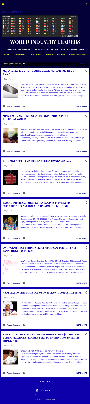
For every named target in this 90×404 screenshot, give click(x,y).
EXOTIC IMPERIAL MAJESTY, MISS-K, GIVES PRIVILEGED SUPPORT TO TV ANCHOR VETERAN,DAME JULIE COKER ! (36, 204)
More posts (44, 382)
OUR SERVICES (20, 55)
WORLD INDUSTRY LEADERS (45, 41)
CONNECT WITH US (77, 55)
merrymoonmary (50, 395)
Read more (81, 106)
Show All (82, 64)
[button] (85, 71)
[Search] (86, 4)
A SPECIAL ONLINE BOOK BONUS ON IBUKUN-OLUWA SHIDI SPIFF (42, 292)
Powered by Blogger (44, 390)
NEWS (6, 55)
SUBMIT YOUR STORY (55, 55)
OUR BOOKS (36, 55)
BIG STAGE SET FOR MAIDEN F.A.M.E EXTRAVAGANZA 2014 (37, 160)
